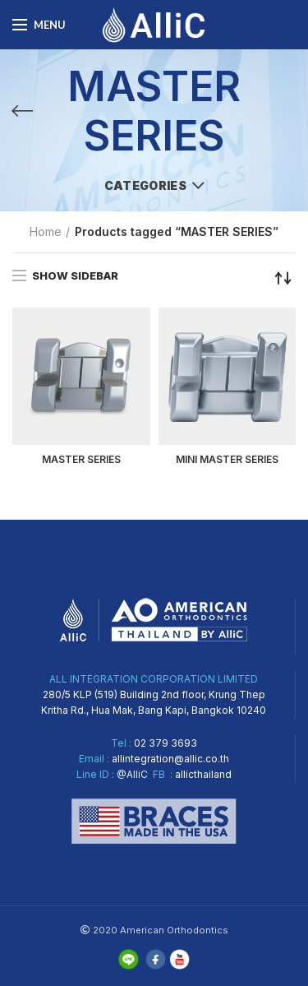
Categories (145, 185)
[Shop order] (283, 278)
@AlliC (132, 774)
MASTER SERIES (81, 459)
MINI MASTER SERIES (227, 459)
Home (46, 231)
